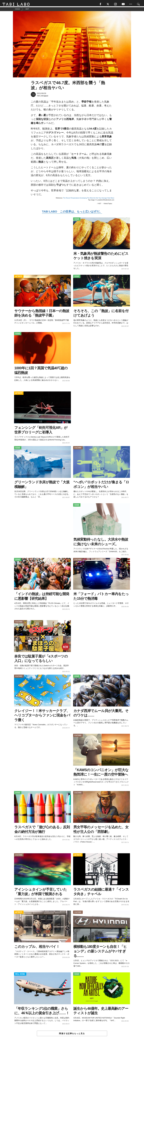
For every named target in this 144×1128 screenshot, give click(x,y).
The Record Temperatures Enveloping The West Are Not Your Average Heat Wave (88, 199)
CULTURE (77, 449)
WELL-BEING (20, 975)
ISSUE (76, 220)
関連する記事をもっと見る (72, 1034)
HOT (99, 205)
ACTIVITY (18, 278)
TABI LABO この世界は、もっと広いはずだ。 (72, 212)
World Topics (108, 205)
